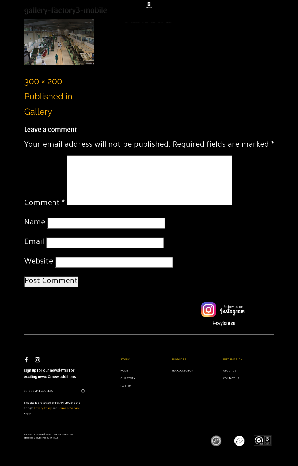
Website (38, 262)
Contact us (169, 22)
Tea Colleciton (182, 371)
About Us (229, 371)
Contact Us (231, 378)
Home (126, 22)
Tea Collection (135, 22)
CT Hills (54, 438)
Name (34, 223)
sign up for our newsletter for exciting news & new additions (50, 373)
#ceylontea (224, 323)
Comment (44, 203)
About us (160, 22)
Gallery (153, 22)
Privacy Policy (43, 408)
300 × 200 (43, 81)
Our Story (145, 22)
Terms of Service (69, 408)
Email (34, 242)
